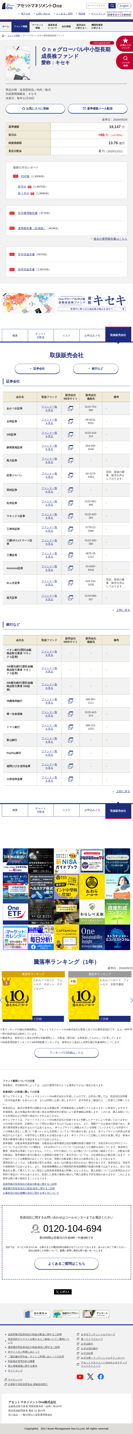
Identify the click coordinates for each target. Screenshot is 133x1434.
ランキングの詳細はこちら (67, 1052)
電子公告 (25, 13)
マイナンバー (15, 1379)
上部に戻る (123, 610)
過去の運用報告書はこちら (110, 238)
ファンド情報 (13, 35)
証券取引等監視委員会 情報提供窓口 (28, 1384)
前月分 (22, 186)
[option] (33, 997)
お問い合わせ (43, 13)
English (124, 5)
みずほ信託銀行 (89, 1348)
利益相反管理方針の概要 (21, 1361)
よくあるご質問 (64, 13)
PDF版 (25, 176)
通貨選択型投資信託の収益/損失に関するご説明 (29, 1188)
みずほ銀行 (87, 1343)
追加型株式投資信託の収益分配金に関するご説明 (30, 1184)
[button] (1, 1000)
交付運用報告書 (28, 213)
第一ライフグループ (92, 1339)
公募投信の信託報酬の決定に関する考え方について (31, 1193)
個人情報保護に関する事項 (22, 1366)
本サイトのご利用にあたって (24, 1351)
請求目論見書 (26, 269)
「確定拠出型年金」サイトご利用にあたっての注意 (36, 1356)
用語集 (82, 13)
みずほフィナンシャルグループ (98, 1334)
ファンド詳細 (33, 1018)
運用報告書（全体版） (32, 228)
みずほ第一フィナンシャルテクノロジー (103, 1357)
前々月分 (23, 193)
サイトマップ (98, 13)
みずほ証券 (87, 1353)
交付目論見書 (26, 254)
